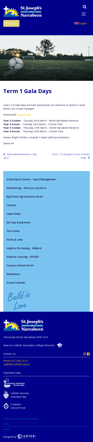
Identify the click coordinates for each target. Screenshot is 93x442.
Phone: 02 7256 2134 (15, 360)
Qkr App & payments (18, 222)
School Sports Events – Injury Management (31, 179)
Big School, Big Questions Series (24, 196)
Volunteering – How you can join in (26, 188)
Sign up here (24, 114)
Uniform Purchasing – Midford (23, 248)
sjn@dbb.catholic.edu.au (16, 364)
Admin (6, 429)
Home (6, 424)
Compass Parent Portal (19, 265)
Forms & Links (14, 239)
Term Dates (13, 231)
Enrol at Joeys (11, 23)
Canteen (11, 205)
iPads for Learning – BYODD (22, 257)
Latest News (13, 214)
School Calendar (15, 282)
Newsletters (13, 274)
